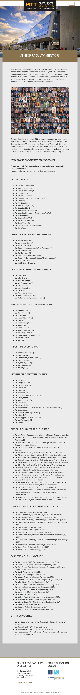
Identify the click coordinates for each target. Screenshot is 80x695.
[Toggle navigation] (72, 4)
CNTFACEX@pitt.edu (24, 682)
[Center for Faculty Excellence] (40, 1)
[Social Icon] (51, 672)
